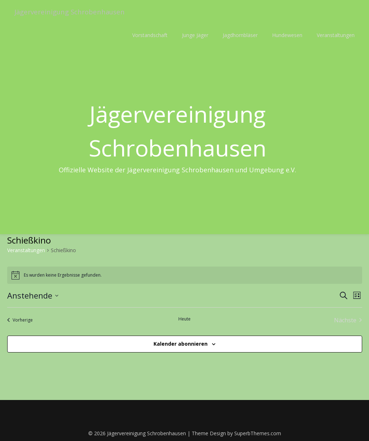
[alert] (184, 275)
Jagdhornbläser (240, 35)
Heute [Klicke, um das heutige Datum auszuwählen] (184, 319)
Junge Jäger (195, 35)
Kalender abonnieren (181, 343)
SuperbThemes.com (257, 433)
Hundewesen (287, 35)
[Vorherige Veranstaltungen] (20, 320)
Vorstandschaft (150, 35)
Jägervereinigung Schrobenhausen (73, 12)
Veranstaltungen (336, 35)
